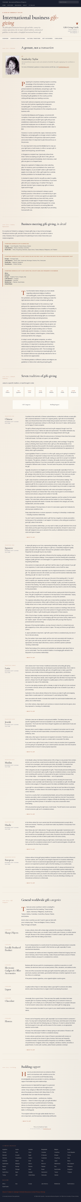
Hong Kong (57, 1158)
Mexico (30, 1163)
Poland (4, 1169)
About (25, 5)
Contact (33, 1192)
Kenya (68, 1160)
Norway (17, 1166)
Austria (17, 1149)
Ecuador (17, 1155)
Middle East (57, 1183)
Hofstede (10, 5)
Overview (5, 38)
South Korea (5, 1163)
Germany (4, 1158)
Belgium (56, 1149)
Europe (30, 1183)
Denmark (4, 1155)
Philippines (69, 1166)
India (68, 1158)
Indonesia (4, 1160)
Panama (30, 1166)
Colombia (43, 1152)
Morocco (43, 1163)
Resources (18, 5)
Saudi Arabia (57, 1169)
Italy (42, 1160)
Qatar (29, 1169)
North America (70, 1183)
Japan (55, 1160)
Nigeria (4, 1166)
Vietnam (56, 1175)
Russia (42, 1169)
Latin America (44, 1183)
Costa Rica (56, 1152)
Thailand (69, 1172)
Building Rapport (54, 404)
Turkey (4, 1175)
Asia (16, 1183)
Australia (30, 1149)
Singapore (69, 1169)
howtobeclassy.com (64, 67)
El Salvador (44, 1155)
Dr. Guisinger (15, 1192)
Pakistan (43, 1166)
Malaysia (17, 1163)
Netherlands (57, 1163)
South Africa (5, 1172)
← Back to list (30, 537)
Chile (16, 1152)
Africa (3, 1183)
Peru (55, 1166)
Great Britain (18, 1158)
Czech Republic (71, 1152)
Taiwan (56, 1172)
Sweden (30, 1172)
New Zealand (70, 1163)
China (29, 1152)
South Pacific (5, 1186)
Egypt (29, 1155)
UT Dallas (32, 5)
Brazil (68, 1149)
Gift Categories (47, 38)
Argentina (4, 1149)
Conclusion (58, 38)
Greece (30, 1158)
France (69, 1155)
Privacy (38, 1192)
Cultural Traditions (33, 38)
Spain (16, 1172)
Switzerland (44, 1172)
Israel (29, 1160)
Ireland (17, 1160)
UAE (16, 1175)
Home (4, 5)
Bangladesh (44, 1149)
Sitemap (42, 1192)
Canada (4, 1152)
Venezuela (44, 1175)
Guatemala (44, 1158)
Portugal (17, 1169)
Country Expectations (17, 38)
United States (31, 1175)
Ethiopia (56, 1155)
